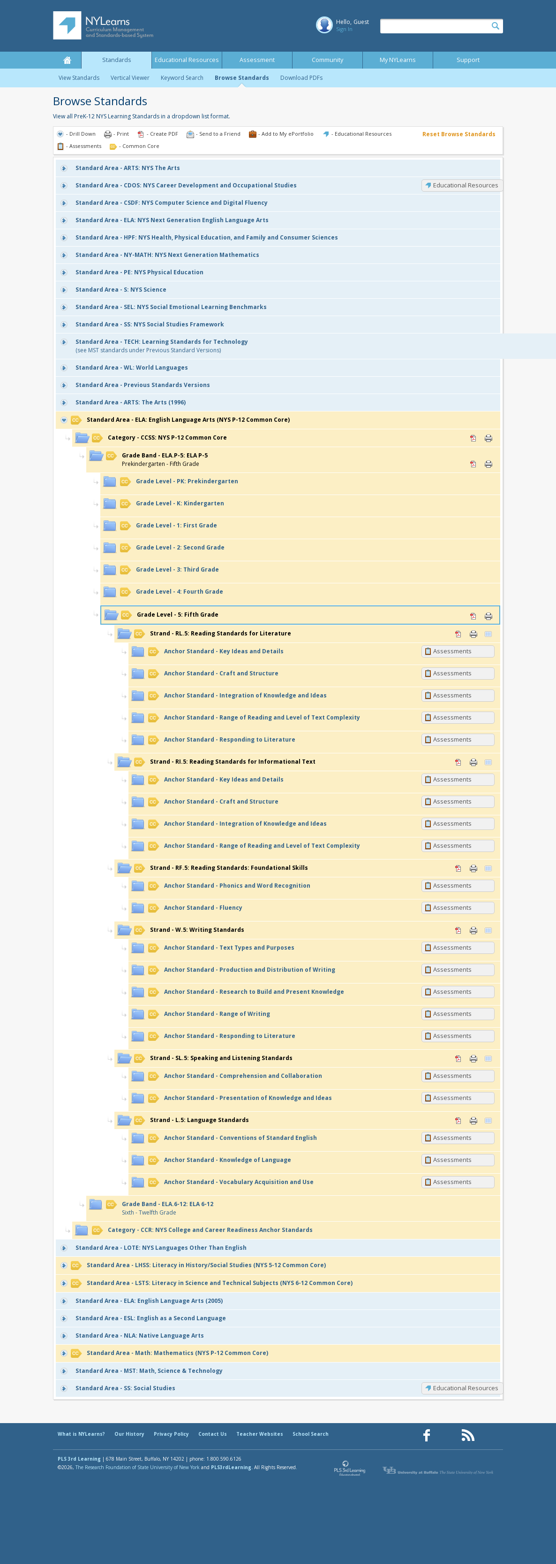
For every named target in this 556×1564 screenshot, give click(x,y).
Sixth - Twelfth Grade (159, 1208)
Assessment (257, 60)
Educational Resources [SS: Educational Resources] (465, 1388)
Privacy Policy (171, 1434)
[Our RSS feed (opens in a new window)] (468, 1435)
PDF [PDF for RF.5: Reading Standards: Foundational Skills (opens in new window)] (458, 868)
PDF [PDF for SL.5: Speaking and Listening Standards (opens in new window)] (458, 1058)
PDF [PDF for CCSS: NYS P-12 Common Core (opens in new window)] (473, 438)
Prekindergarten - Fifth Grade (157, 459)
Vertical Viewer (130, 78)
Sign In (344, 28)
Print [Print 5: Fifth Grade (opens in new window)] (488, 616)
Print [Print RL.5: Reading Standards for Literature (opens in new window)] (473, 634)
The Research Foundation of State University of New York (137, 1467)
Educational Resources (187, 60)
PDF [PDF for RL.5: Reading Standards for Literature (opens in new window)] (458, 634)
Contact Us (212, 1434)
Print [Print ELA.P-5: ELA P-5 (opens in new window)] (488, 464)
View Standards (79, 78)
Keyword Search (182, 78)
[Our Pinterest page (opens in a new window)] (447, 1435)
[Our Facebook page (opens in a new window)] (426, 1435)
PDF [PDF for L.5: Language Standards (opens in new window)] (458, 1120)
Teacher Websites (259, 1434)
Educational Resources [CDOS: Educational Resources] (465, 185)
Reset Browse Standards (459, 134)
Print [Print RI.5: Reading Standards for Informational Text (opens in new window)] (473, 762)
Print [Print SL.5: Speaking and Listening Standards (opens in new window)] (473, 1058)
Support (468, 60)
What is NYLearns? (81, 1434)
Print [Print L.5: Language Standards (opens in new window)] (473, 1120)
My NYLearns (398, 60)
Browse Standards (242, 78)
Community (327, 60)
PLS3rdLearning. (232, 1467)
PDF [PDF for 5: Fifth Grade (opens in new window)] (473, 616)
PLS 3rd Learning (79, 1459)
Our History (129, 1434)
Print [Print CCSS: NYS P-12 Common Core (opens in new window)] (488, 438)
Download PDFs (301, 78)
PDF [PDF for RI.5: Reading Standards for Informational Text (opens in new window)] (458, 762)
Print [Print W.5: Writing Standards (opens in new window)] (473, 930)
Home (67, 60)
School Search (311, 1434)
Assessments (452, 651)
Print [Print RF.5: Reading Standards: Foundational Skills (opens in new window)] (473, 868)
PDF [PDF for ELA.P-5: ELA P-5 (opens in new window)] (473, 464)
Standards (116, 60)
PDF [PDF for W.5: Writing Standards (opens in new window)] (458, 930)
